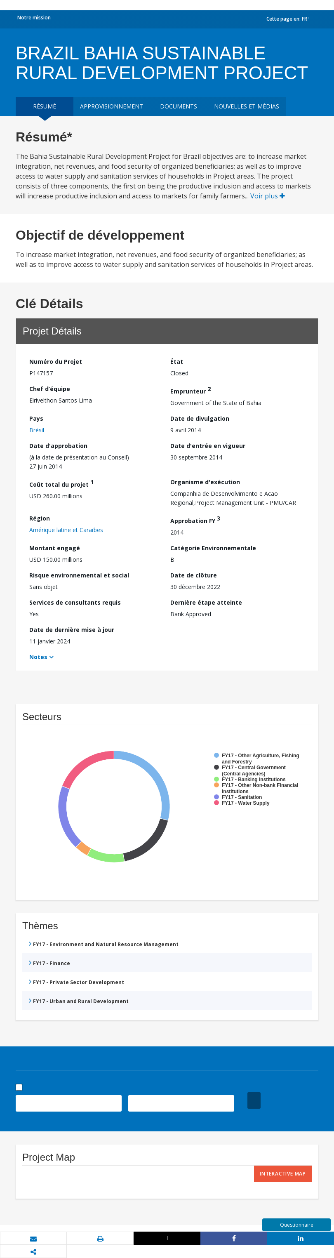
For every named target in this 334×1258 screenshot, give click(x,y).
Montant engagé (54, 548)
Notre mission (34, 17)
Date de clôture (193, 575)
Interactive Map (283, 1173)
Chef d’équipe (49, 389)
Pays (36, 418)
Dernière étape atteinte (206, 602)
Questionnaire (296, 1224)
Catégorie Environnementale (213, 548)
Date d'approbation (58, 446)
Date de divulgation (199, 418)
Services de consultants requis (75, 602)
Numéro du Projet (55, 361)
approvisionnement (111, 106)
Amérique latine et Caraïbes (66, 530)
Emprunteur (190, 390)
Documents (178, 106)
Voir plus (267, 195)
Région (39, 518)
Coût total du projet (61, 483)
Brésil (36, 430)
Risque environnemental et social (79, 575)
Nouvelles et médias (246, 106)
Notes (38, 657)
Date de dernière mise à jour (71, 630)
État (176, 361)
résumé (44, 106)
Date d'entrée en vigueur (207, 446)
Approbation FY (195, 519)
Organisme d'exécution (205, 482)
